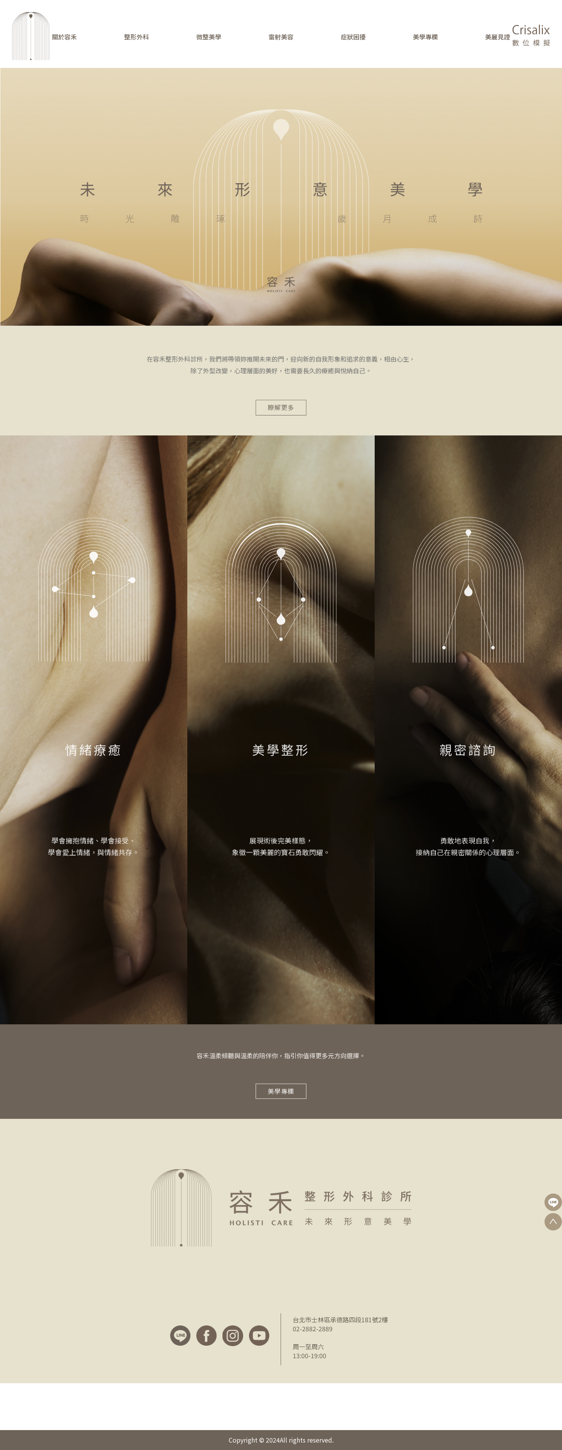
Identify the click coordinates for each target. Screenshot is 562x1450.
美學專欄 (425, 36)
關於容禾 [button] (64, 36)
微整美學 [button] (208, 36)
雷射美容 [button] (281, 36)
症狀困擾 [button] (353, 36)
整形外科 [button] (136, 36)
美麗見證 (497, 36)
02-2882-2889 (313, 1328)
